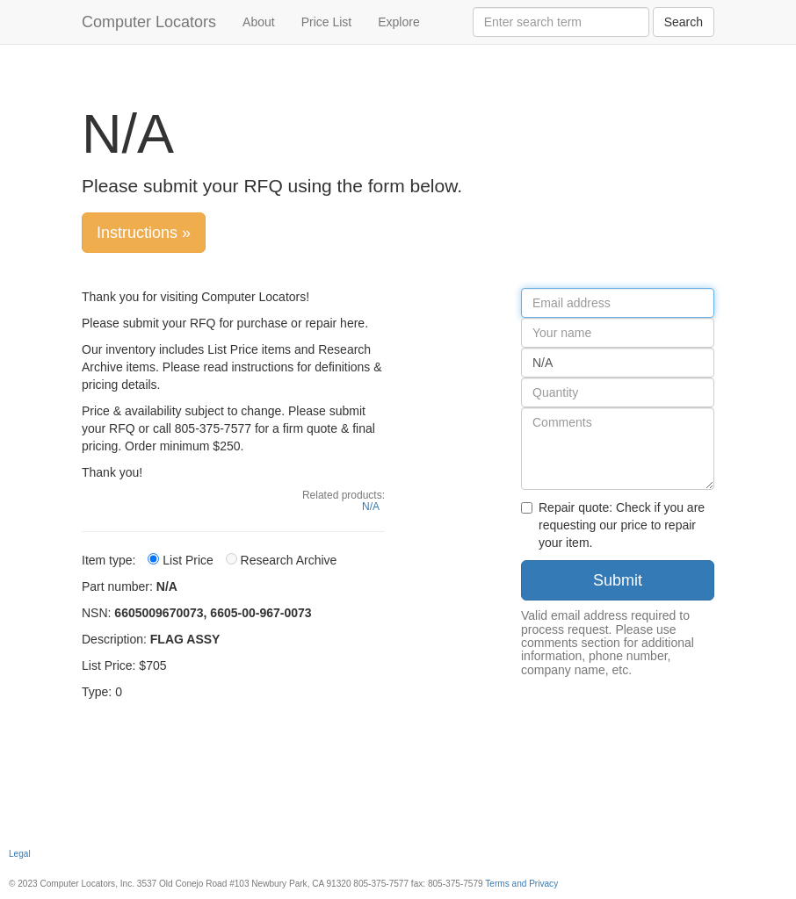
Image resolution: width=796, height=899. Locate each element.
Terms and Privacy (521, 883)
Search (683, 22)
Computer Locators (149, 22)
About (258, 22)
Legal (20, 854)
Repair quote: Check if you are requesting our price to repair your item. (613, 525)
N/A (370, 506)
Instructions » (144, 232)
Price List (326, 22)
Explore (398, 22)
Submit (617, 580)
